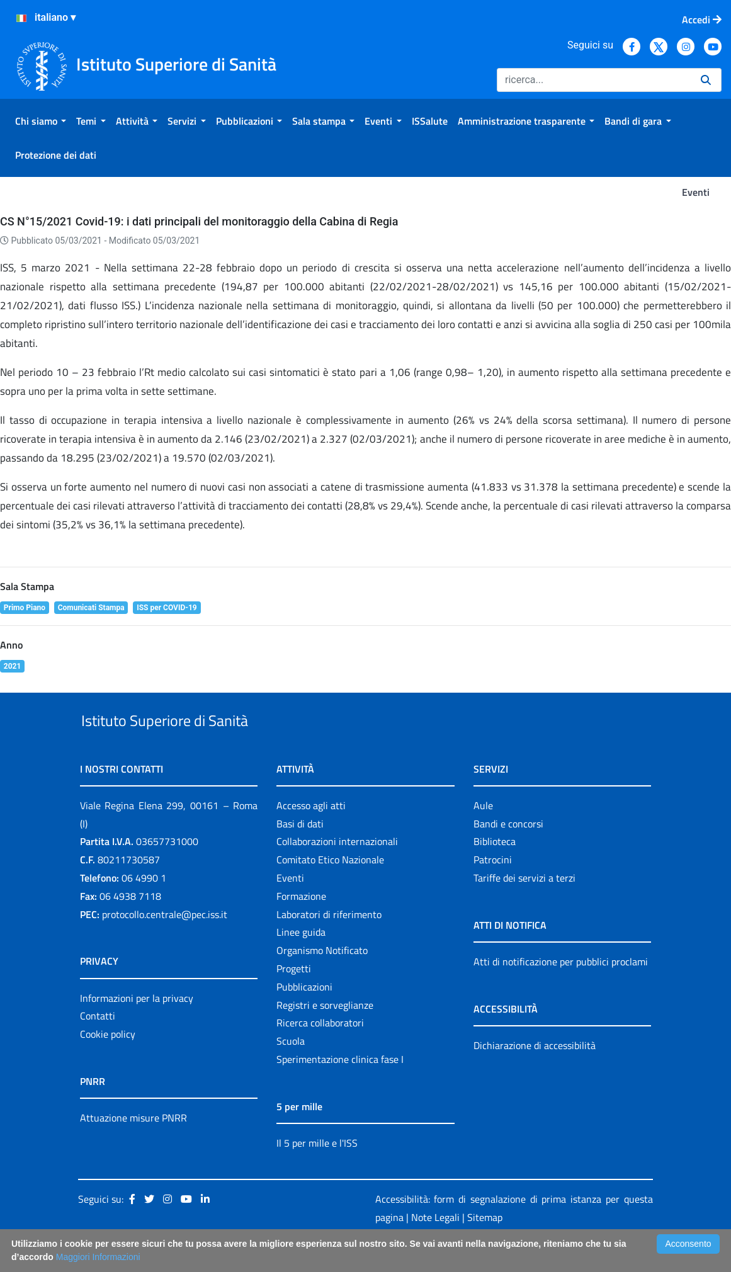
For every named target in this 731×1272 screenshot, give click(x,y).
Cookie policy (107, 1062)
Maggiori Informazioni (98, 1257)
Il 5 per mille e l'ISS (317, 1171)
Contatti (97, 1045)
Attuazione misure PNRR (133, 1146)
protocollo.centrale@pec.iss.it (164, 943)
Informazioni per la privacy (136, 1027)
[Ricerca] (594, 80)
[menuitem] (40, 120)
